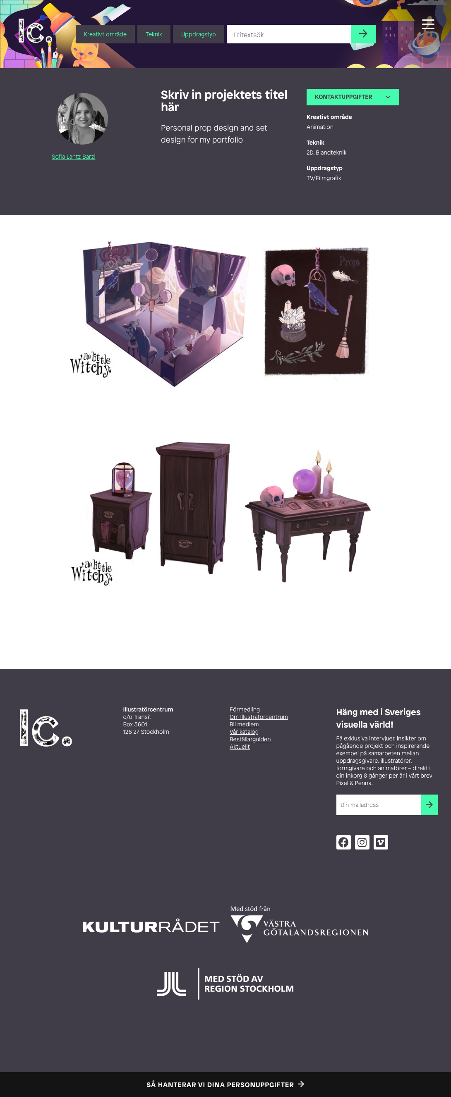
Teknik (154, 34)
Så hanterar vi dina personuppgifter (220, 1084)
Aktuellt (240, 747)
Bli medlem (244, 724)
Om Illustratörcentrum (259, 717)
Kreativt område (105, 34)
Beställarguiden (250, 739)
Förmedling (245, 710)
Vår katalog (244, 732)
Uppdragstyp (198, 34)
